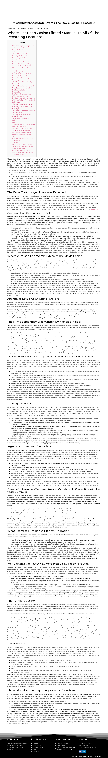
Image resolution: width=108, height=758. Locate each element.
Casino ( (14, 120)
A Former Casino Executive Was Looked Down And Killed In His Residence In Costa (22, 146)
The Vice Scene (17, 92)
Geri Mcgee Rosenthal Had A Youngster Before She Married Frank (22, 134)
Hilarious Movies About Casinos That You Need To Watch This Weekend (22, 106)
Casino (14, 122)
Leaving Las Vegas (18, 70)
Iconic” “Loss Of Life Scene (20, 118)
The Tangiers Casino (18, 90)
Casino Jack (16, 102)
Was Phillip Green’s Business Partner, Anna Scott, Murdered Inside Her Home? (22, 152)
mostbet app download (31, 270)
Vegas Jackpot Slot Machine (21, 72)
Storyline (15, 142)
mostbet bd (94, 209)
